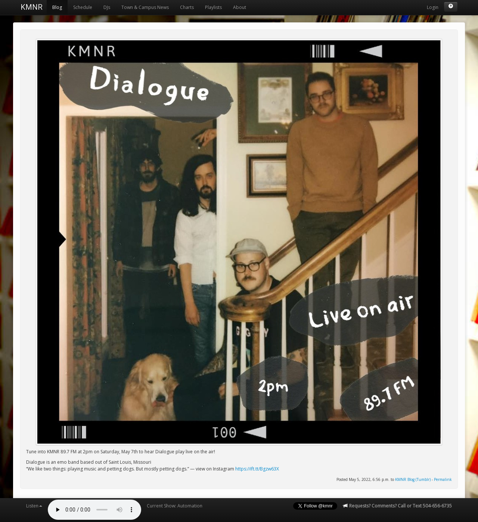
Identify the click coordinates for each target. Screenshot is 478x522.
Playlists (213, 7)
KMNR (32, 7)
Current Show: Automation (174, 506)
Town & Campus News (145, 7)
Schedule (82, 7)
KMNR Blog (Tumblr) (413, 479)
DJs (106, 7)
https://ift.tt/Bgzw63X (257, 469)
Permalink (443, 479)
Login (432, 7)
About (239, 7)
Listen (34, 506)
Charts (187, 7)
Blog (57, 7)
